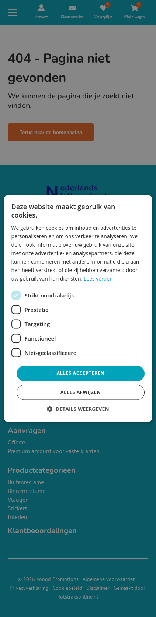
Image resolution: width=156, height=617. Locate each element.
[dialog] (78, 308)
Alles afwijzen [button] (80, 392)
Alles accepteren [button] (80, 373)
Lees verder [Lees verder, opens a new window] (98, 278)
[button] (78, 409)
